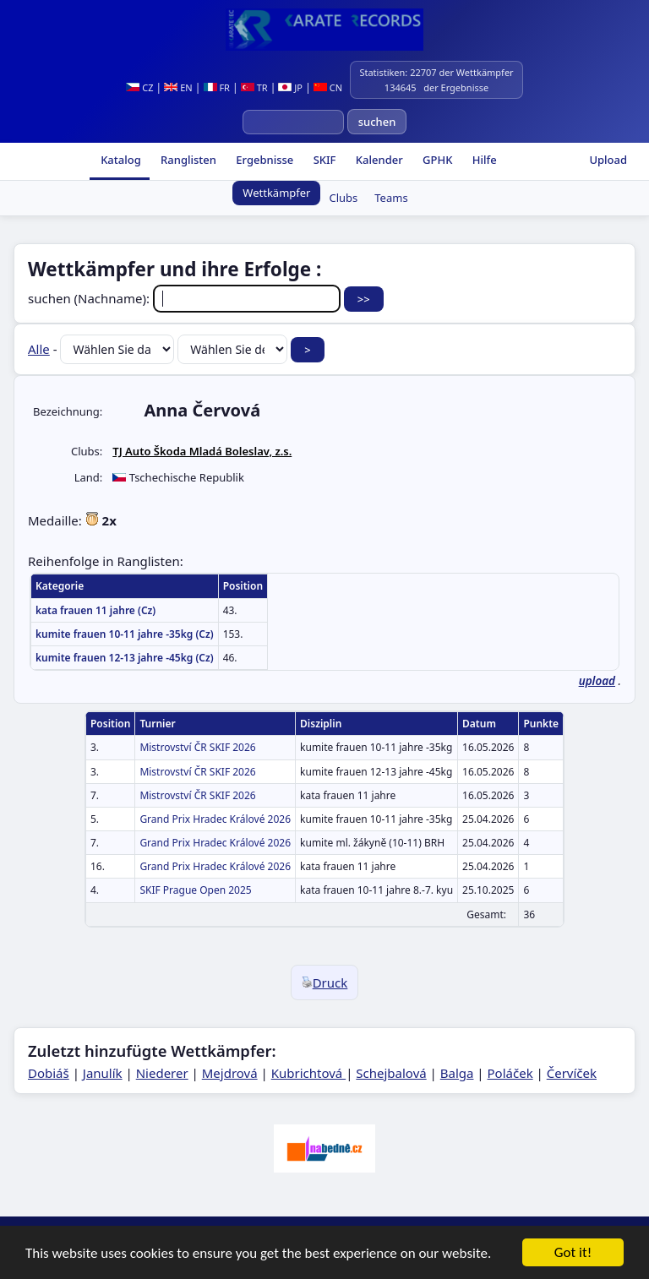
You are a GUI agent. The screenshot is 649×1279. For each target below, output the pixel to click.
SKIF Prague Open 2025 (195, 890)
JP (290, 87)
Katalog (119, 159)
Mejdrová (230, 1072)
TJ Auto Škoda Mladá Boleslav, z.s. (202, 451)
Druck (325, 982)
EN (178, 87)
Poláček (510, 1072)
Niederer (162, 1072)
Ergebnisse (263, 159)
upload (597, 680)
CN (328, 87)
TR (254, 87)
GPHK (436, 159)
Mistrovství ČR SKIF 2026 (197, 747)
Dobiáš (48, 1072)
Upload (608, 159)
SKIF (322, 159)
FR (217, 87)
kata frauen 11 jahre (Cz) (95, 610)
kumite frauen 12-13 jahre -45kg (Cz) (124, 657)
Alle (39, 348)
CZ (139, 87)
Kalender (377, 159)
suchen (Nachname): (186, 298)
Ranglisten (187, 159)
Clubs (343, 197)
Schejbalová (391, 1072)
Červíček (572, 1072)
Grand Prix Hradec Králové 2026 (215, 819)
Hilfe (482, 159)
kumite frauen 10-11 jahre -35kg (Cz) (124, 634)
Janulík (103, 1072)
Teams (390, 197)
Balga (457, 1072)
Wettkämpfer (276, 192)
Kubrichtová (308, 1072)
